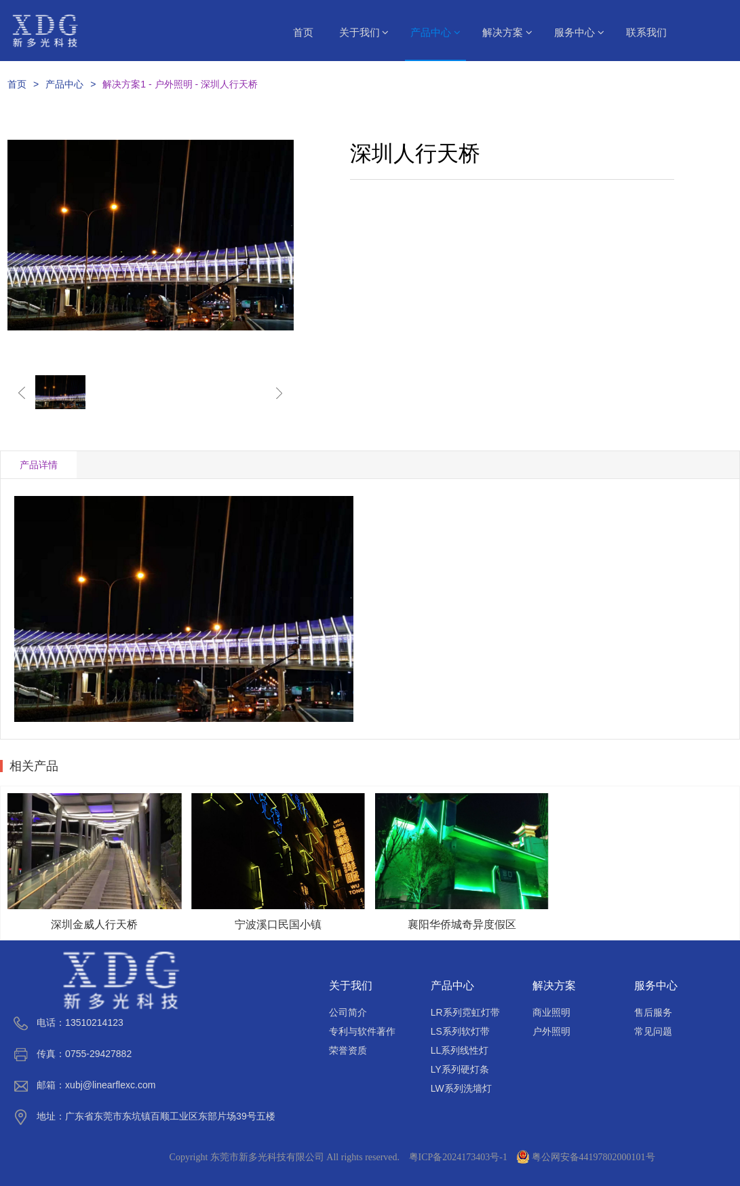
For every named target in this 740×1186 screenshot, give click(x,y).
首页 (303, 32)
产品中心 (435, 32)
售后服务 (653, 1012)
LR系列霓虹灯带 (465, 1012)
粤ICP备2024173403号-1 (458, 1157)
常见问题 (653, 1031)
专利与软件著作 (362, 1031)
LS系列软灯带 (460, 1031)
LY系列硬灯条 (460, 1069)
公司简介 (348, 1012)
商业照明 (551, 1012)
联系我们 (646, 32)
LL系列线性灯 (460, 1050)
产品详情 (39, 464)
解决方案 (507, 32)
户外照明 (551, 1031)
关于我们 (364, 32)
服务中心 (579, 32)
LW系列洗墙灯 (461, 1088)
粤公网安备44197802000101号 (586, 1157)
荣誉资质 (348, 1050)
